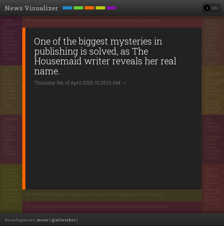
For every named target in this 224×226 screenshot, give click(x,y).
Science (78, 10)
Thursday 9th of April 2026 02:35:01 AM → (83, 97)
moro (42, 220)
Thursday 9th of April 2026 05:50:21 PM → (19, 133)
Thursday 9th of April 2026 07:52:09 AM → (197, 91)
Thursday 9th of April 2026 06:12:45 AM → (64, 28)
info (215, 7)
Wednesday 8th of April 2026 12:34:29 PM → (198, 41)
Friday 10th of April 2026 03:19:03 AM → (18, 84)
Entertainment (89, 10)
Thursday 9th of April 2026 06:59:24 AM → (64, 169)
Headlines (111, 10)
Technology (67, 10)
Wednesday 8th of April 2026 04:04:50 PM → (198, 137)
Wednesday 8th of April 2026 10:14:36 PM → (198, 183)
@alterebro (63, 220)
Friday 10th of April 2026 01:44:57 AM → (19, 183)
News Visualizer (31, 8)
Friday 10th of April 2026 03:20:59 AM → (18, 38)
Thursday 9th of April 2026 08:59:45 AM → (64, 197)
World (100, 10)
